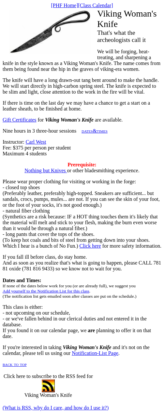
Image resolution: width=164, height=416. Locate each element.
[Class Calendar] (95, 5)
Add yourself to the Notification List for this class (46, 291)
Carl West (36, 142)
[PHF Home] (64, 5)
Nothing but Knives (45, 170)
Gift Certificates (20, 120)
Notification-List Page (95, 353)
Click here (90, 246)
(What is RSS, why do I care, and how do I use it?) (56, 407)
